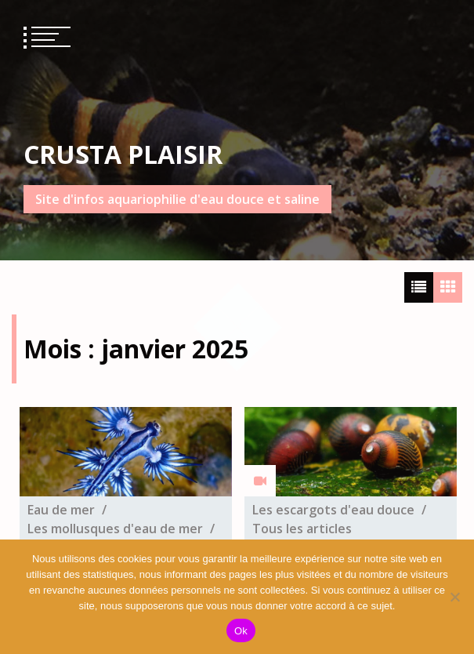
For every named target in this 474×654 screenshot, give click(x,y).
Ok (241, 631)
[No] (454, 597)
